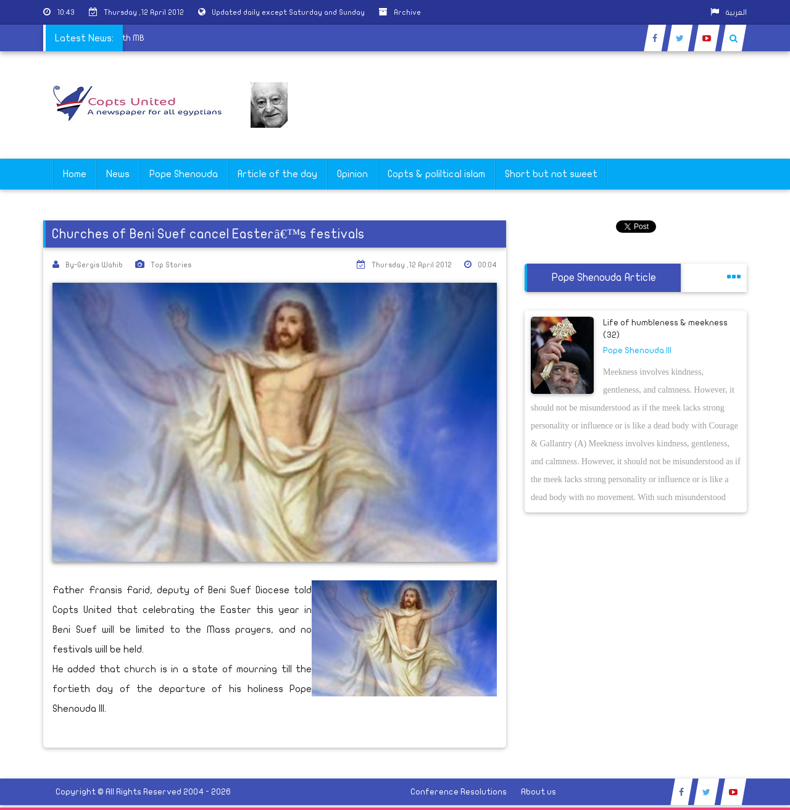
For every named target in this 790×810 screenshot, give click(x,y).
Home (74, 174)
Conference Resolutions (458, 791)
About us (538, 791)
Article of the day (277, 174)
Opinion (352, 174)
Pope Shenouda (183, 174)
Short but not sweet (551, 174)
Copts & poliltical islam (436, 174)
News (118, 174)
